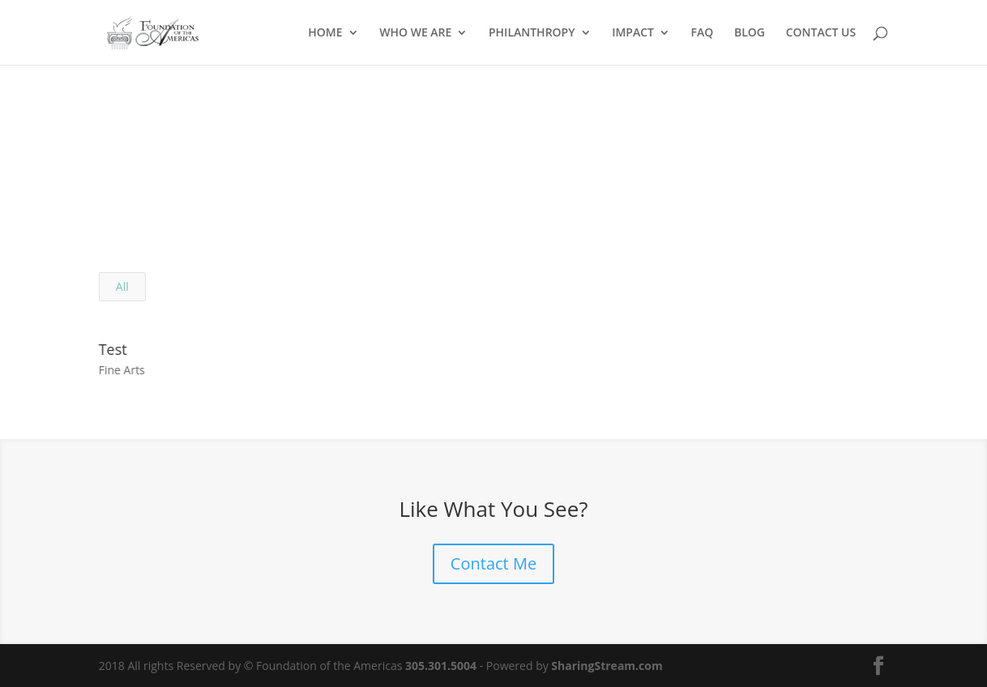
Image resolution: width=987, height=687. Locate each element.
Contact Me (493, 563)
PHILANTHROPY (532, 33)
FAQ (702, 33)
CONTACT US (821, 33)
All (122, 286)
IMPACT (633, 33)
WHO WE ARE (415, 33)
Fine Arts (121, 370)
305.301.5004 (440, 665)
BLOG (749, 33)
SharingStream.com (606, 665)
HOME (325, 33)
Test (112, 349)
